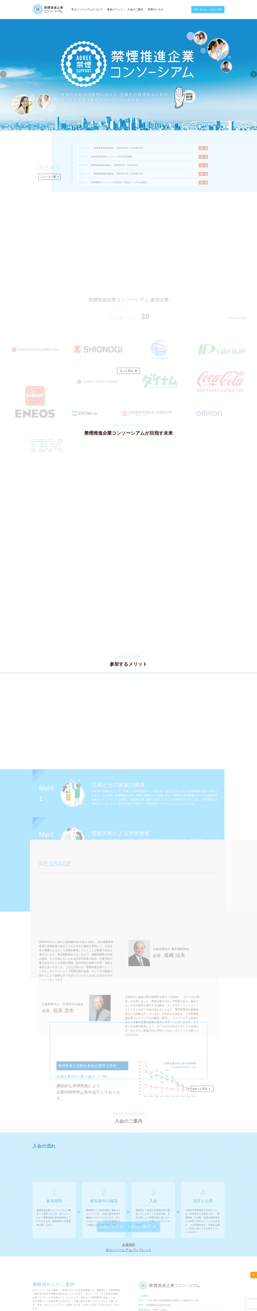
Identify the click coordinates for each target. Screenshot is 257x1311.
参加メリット (115, 9)
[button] (253, 74)
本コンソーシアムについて (87, 9)
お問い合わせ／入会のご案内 (208, 9)
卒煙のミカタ (155, 9)
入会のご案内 (135, 9)
